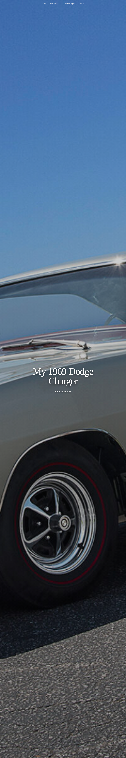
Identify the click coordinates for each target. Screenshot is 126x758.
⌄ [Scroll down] (63, 754)
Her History (54, 4)
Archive (81, 4)
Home (44, 4)
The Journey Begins (68, 4)
